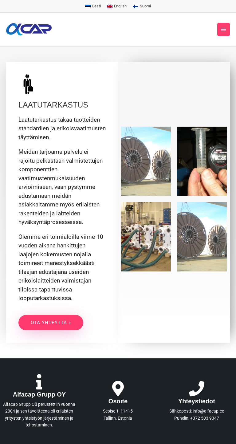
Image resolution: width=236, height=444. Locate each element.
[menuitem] (93, 6)
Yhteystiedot (196, 401)
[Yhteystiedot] (196, 388)
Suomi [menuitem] (145, 6)
